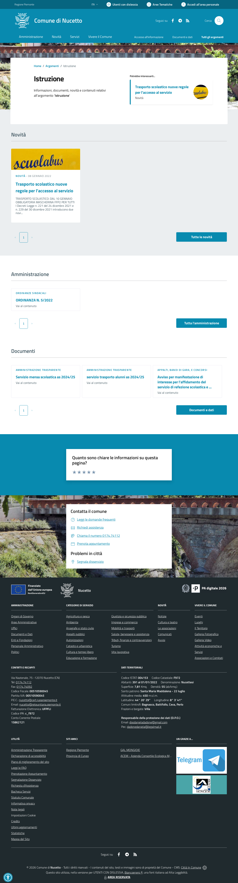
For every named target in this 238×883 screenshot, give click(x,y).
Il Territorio (201, 628)
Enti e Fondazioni (21, 640)
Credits (15, 821)
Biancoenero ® (134, 872)
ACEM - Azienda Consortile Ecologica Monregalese (151, 756)
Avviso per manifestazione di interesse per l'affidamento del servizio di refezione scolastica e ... (184, 382)
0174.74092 (24, 686)
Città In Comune (191, 867)
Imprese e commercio (124, 622)
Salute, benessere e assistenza (130, 634)
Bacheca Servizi (20, 791)
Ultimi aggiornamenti (24, 827)
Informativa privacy (23, 803)
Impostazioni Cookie (23, 815)
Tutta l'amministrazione (201, 323)
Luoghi (199, 622)
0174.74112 (23, 682)
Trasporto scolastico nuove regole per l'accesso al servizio (162, 89)
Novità (21, 176)
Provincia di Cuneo (77, 756)
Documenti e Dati (22, 634)
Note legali (18, 809)
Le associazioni (167, 628)
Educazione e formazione (81, 658)
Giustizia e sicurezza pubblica (129, 616)
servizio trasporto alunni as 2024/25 (115, 377)
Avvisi (161, 640)
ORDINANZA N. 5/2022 (34, 300)
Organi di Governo (22, 616)
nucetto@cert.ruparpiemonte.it (38, 700)
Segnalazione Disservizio (26, 779)
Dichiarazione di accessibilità (28, 756)
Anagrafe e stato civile (80, 628)
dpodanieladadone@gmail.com (148, 722)
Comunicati (165, 634)
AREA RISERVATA (116, 877)
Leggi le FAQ (19, 768)
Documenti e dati (201, 409)
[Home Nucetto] (48, 20)
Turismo (116, 646)
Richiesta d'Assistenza (24, 785)
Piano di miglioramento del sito (30, 762)
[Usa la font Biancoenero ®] (122, 4)
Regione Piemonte (77, 750)
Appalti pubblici (75, 634)
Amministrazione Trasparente (29, 750)
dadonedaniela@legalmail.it (144, 726)
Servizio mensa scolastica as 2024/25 (45, 377)
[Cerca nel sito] (219, 20)
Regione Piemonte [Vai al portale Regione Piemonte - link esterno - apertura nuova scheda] (24, 4)
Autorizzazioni (74, 640)
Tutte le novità (201, 236)
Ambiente (72, 622)
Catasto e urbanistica (79, 646)
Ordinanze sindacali (31, 293)
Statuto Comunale (22, 797)
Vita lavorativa (120, 652)
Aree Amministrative (24, 622)
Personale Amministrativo (27, 646)
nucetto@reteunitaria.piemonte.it (40, 704)
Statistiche (18, 833)
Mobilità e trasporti (123, 628)
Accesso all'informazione (148, 37)
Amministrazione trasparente (38, 370)
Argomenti (52, 66)
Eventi (199, 616)
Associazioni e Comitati (209, 658)
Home (37, 66)
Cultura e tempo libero (80, 652)
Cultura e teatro (167, 622)
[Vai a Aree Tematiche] (159, 4)
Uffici (14, 628)
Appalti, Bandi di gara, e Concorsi (182, 370)
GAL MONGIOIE (130, 750)
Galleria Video (203, 640)
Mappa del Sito (20, 839)
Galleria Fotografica (206, 634)
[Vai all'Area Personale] (200, 4)
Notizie (162, 616)
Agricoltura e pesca (78, 616)
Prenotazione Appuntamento (29, 773)
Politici (15, 652)
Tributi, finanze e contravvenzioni (131, 640)
